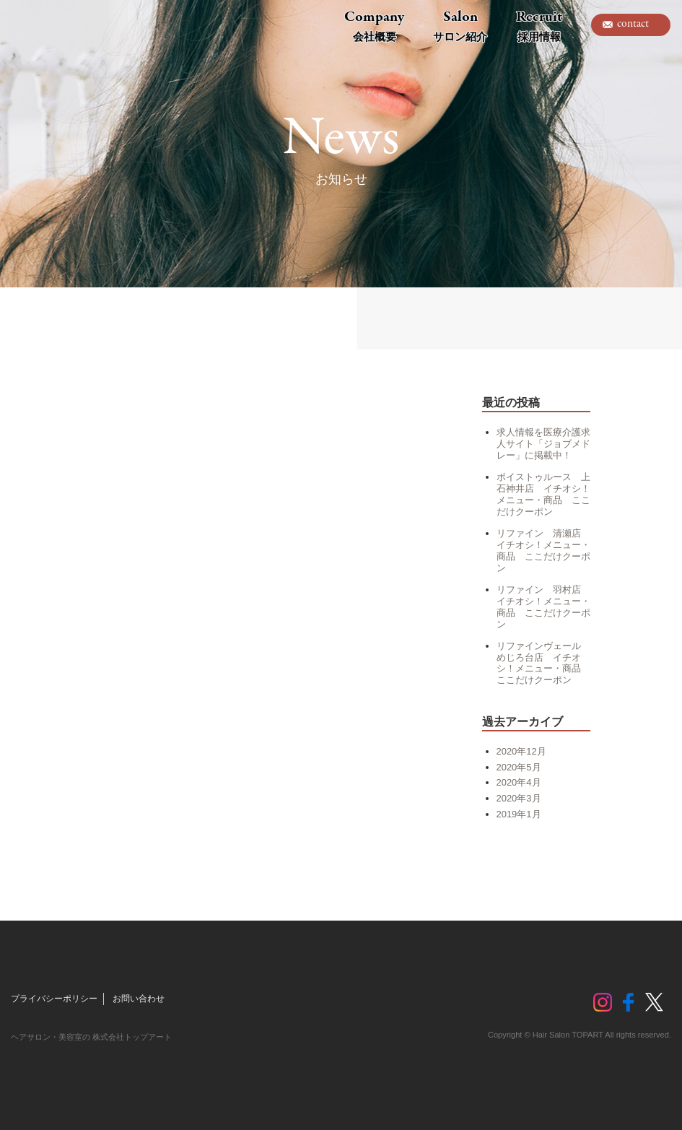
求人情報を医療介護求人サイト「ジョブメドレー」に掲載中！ (543, 444)
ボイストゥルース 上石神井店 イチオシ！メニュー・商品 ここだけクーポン (543, 494)
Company (374, 25)
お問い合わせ (139, 998)
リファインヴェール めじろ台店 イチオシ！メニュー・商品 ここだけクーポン (543, 663)
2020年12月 (521, 751)
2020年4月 (519, 782)
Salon (460, 25)
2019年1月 (519, 814)
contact (633, 24)
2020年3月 (519, 798)
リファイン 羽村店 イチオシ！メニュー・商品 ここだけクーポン (543, 607)
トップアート (43, 25)
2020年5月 (519, 767)
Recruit (539, 25)
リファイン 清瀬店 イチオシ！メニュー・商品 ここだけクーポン (543, 550)
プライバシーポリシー (54, 998)
